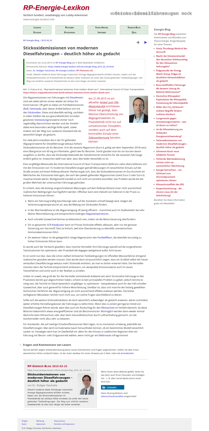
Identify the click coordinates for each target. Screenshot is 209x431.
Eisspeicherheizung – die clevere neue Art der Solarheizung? (169, 192)
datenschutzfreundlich (112, 396)
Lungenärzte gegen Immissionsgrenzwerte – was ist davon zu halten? (171, 122)
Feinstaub (35, 108)
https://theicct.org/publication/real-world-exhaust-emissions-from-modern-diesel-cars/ (66, 92)
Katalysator (58, 224)
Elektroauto (105, 335)
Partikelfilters (104, 237)
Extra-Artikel (101, 27)
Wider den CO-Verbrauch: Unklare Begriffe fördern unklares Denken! (170, 111)
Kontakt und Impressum (64, 424)
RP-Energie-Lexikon (56, 7)
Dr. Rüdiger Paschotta (44, 70)
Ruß (26, 108)
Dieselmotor (76, 97)
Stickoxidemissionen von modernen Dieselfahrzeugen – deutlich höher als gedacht (172, 144)
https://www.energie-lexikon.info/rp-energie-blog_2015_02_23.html (81, 66)
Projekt (25, 421)
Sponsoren (40, 424)
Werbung (40, 421)
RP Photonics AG (84, 70)
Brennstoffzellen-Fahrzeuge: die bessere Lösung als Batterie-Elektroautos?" (171, 88)
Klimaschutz (108, 307)
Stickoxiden (34, 112)
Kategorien (69, 32)
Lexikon (37, 27)
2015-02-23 (46, 40)
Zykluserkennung (99, 137)
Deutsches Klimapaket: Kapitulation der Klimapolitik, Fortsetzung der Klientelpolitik (172, 99)
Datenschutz (59, 421)
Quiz (134, 32)
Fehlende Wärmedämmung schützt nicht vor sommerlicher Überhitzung (170, 162)
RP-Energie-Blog (31, 40)
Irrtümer (102, 32)
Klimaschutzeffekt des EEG (170, 184)
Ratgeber (69, 27)
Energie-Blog (134, 27)
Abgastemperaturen (97, 213)
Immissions (41, 119)
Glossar (37, 32)
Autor (24, 424)
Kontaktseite (127, 353)
